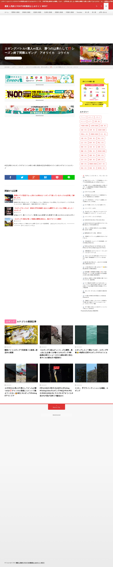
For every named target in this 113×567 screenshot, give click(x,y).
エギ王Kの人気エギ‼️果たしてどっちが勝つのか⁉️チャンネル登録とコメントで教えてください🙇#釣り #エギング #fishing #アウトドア (21, 392)
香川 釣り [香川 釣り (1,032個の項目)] (102, 164)
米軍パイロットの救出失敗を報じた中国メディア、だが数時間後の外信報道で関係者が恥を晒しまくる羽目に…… (95, 187)
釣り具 (87, 12)
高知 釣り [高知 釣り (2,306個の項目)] (84, 168)
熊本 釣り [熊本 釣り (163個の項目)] (101, 155)
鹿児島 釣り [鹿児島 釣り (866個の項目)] (101, 168)
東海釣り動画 (26, 12)
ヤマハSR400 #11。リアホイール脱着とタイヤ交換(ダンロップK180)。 (95, 200)
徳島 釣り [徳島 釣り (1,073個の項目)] (101, 147)
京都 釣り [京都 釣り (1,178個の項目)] (103, 125)
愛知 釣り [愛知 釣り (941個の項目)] (92, 151)
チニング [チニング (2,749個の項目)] (83, 121)
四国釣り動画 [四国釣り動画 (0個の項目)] (94, 134)
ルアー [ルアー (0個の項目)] (90, 121)
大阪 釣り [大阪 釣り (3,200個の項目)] (84, 138)
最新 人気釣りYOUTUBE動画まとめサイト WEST (30, 563)
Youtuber (79, 12)
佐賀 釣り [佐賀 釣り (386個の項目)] (84, 130)
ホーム (7, 12)
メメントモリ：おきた (90, 208)
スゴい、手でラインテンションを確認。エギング (91, 389)
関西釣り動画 (15, 12)
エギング (17, 58)
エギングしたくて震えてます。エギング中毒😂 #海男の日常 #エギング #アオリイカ (91, 351)
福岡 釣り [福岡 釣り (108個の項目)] (101, 159)
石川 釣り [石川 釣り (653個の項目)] (84, 159)
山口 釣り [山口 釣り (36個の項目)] (84, 142)
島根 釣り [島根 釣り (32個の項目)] (84, 147)
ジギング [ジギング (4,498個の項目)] (97, 117)
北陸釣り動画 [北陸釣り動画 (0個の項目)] (101, 130)
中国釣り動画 (70, 12)
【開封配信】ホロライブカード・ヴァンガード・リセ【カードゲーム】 (95, 251)
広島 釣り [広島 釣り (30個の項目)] (92, 147)
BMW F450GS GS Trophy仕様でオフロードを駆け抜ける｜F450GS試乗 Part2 (95, 223)
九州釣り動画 (48, 12)
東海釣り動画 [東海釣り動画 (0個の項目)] (101, 151)
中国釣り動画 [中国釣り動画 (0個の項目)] (84, 125)
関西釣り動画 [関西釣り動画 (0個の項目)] (93, 164)
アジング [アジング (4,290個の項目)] (83, 117)
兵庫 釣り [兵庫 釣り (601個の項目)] (92, 130)
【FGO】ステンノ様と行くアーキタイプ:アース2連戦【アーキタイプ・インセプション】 (95, 212)
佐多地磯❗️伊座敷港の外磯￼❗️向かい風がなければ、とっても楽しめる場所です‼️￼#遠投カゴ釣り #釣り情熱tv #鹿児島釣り (95, 273)
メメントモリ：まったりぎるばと (93, 216)
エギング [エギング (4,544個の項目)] (90, 117)
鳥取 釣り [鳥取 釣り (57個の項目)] (92, 168)
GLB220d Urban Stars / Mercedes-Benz (95, 220)
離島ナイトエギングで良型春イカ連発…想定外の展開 (21, 351)
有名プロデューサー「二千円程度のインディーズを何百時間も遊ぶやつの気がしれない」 (95, 181)
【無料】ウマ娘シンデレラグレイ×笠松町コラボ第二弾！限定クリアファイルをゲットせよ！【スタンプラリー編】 (95, 302)
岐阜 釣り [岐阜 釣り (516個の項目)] (92, 142)
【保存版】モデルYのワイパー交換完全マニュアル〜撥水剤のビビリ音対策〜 (95, 195)
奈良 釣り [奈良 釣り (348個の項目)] (92, 138)
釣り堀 (94, 12)
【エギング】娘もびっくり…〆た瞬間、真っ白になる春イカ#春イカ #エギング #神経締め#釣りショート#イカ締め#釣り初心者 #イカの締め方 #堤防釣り (56, 354)
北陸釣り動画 (37, 12)
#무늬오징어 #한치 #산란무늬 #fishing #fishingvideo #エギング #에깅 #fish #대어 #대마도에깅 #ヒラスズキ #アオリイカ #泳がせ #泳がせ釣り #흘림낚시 (56, 392)
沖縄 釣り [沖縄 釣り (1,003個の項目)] (84, 155)
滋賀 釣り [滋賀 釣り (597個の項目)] (92, 155)
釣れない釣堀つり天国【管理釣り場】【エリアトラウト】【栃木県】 (95, 278)
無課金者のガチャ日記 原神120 (93, 233)
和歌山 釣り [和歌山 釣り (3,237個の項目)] (84, 134)
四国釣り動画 (59, 12)
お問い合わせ (103, 12)
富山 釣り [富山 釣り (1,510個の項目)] (101, 138)
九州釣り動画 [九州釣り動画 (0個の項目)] (94, 125)
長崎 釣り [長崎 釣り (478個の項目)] (84, 164)
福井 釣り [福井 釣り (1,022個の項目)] (92, 159)
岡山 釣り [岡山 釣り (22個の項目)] (101, 142)
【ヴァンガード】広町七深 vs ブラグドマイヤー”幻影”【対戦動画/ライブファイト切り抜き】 (95, 257)
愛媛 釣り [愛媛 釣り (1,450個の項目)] (84, 151)
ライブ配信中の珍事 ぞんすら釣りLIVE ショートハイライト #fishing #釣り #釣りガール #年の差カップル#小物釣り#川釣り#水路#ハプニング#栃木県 (95, 285)
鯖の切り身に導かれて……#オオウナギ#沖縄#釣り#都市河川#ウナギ (95, 262)
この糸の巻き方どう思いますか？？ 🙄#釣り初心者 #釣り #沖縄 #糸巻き (95, 267)
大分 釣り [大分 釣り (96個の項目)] (103, 134)
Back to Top (56, 407)
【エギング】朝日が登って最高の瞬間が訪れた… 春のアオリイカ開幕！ (38, 219)
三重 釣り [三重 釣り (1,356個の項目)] (97, 121)
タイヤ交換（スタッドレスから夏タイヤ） (95, 204)
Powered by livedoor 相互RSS (89, 311)
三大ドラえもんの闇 (90, 191)
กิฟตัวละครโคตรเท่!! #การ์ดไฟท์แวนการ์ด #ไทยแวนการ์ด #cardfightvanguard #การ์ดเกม (94, 246)
